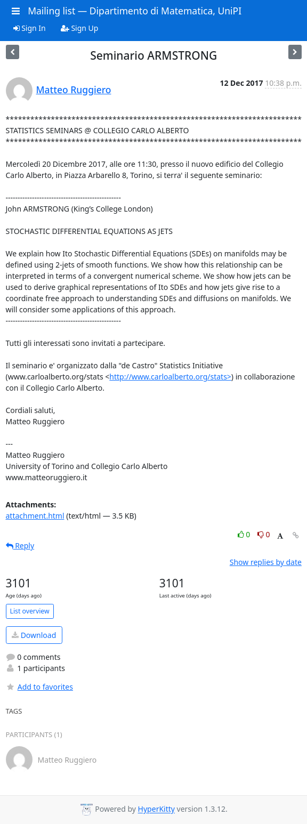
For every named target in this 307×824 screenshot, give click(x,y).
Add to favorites (39, 687)
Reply (20, 545)
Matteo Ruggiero (73, 89)
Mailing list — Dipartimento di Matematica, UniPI (134, 10)
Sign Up (80, 28)
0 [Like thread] (245, 534)
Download (34, 635)
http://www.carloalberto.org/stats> (170, 376)
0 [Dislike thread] (263, 534)
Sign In (29, 28)
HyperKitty (156, 809)
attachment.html (35, 516)
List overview (30, 611)
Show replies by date (266, 562)
